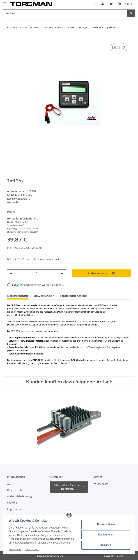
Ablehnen (105, 545)
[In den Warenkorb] (10, 39)
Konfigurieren (105, 534)
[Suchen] (65, 13)
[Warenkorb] (125, 4)
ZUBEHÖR (26, 198)
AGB (9, 484)
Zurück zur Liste (18, 27)
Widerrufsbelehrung (19, 496)
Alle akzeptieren (105, 524)
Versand (37, 247)
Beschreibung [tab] (17, 296)
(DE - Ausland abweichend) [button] (46, 258)
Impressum (15, 549)
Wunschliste (100, 484)
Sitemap (12, 503)
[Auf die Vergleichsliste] (114, 47)
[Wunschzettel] (111, 4)
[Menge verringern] (11, 273)
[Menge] (36, 273)
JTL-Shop (119, 555)
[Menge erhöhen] (62, 273)
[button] (102, 4)
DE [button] (90, 4)
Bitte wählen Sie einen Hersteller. (67, 487)
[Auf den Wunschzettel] (123, 47)
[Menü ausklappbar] (4, 2)
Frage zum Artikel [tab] (73, 296)
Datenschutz (32, 549)
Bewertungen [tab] (44, 296)
